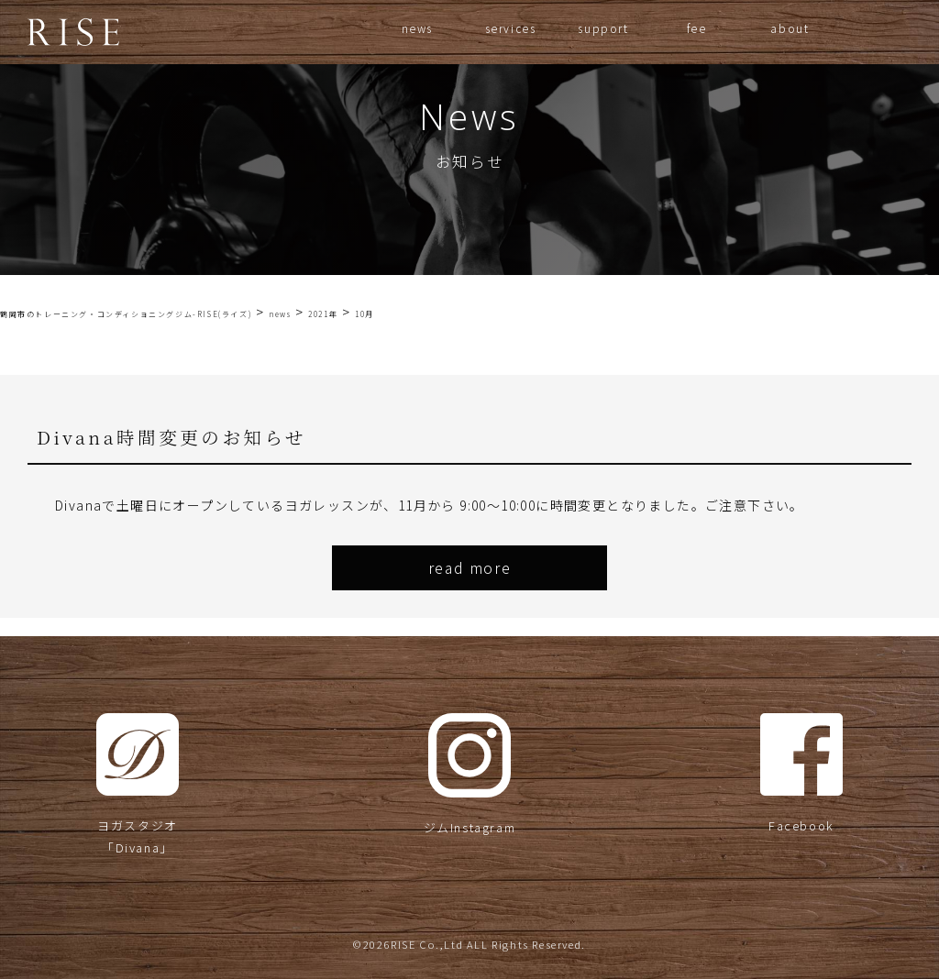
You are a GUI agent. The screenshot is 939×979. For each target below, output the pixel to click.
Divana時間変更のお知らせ (171, 437)
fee (697, 28)
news (417, 28)
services (510, 28)
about (789, 28)
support (603, 28)
